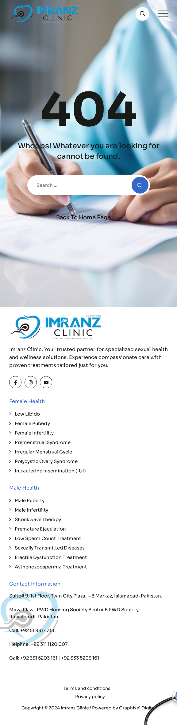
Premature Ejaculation (40, 529)
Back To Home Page (83, 217)
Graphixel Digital (137, 708)
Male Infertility (31, 510)
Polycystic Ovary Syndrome (46, 461)
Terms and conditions (86, 688)
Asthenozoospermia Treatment (51, 567)
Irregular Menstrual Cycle (43, 452)
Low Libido (27, 414)
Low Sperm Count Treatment (48, 538)
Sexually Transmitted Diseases (50, 548)
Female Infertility (34, 433)
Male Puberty (29, 500)
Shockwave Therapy (38, 519)
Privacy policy (90, 696)
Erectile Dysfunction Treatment (51, 557)
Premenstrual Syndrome (43, 442)
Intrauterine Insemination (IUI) (50, 471)
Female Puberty (32, 423)
